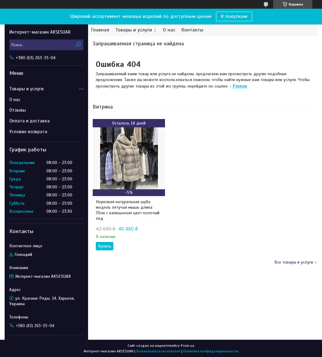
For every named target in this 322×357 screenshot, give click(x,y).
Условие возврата (28, 131)
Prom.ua (187, 345)
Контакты (192, 30)
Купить (104, 246)
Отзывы (17, 110)
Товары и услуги (133, 30)
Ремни (240, 86)
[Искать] (78, 44)
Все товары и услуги (293, 262)
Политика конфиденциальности (210, 351)
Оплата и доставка (29, 121)
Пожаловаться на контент (158, 351)
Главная (100, 30)
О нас (169, 30)
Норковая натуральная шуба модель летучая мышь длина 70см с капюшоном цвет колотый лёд (127, 210)
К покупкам (234, 16)
